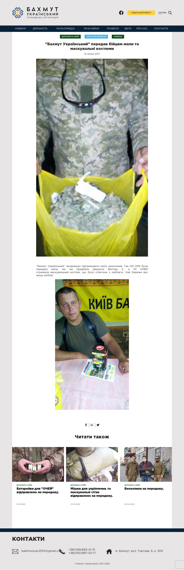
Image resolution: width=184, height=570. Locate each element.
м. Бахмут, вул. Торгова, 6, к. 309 (139, 551)
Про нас (141, 29)
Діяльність (40, 29)
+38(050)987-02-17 (82, 553)
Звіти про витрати (96, 36)
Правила (113, 29)
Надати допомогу (141, 13)
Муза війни (91, 29)
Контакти (161, 29)
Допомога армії (70, 36)
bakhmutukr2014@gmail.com (42, 551)
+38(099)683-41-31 (81, 550)
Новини (20, 29)
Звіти (127, 29)
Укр (160, 13)
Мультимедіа (66, 29)
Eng (164, 13)
